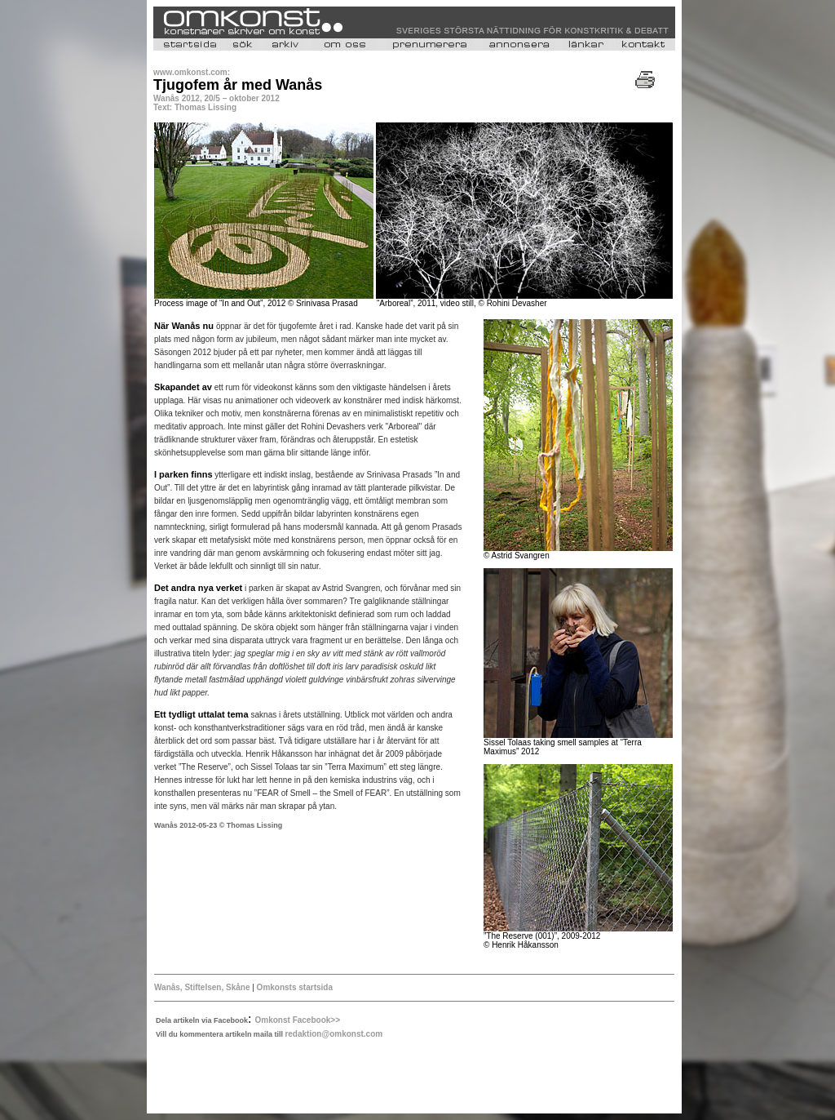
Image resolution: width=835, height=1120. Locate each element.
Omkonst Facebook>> (297, 1020)
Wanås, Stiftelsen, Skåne (202, 987)
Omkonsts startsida (295, 987)
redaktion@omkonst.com (333, 1033)
